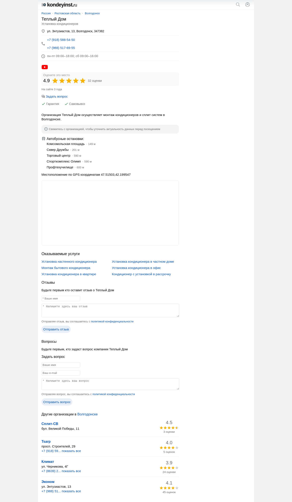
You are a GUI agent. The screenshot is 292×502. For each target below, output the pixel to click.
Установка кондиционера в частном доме (143, 261)
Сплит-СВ (49, 424)
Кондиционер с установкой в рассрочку (141, 274)
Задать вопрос (54, 96)
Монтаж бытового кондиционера (65, 268)
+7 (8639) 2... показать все (61, 471)
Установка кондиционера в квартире (68, 274)
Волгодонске (87, 414)
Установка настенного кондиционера (69, 261)
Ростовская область (68, 13)
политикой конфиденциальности (112, 321)
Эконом (47, 482)
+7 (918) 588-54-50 (61, 40)
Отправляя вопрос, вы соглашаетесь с (88, 394)
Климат (47, 461)
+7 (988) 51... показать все (61, 491)
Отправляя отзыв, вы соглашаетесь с (87, 321)
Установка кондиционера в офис (136, 268)
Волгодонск (92, 13)
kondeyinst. (59, 5)
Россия (46, 13)
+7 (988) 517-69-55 (61, 48)
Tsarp (46, 441)
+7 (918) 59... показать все (61, 451)
